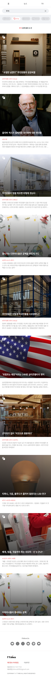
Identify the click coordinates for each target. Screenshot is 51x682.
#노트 (8, 260)
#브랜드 (15, 440)
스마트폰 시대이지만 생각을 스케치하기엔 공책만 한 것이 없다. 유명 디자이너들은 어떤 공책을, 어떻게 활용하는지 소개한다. (25, 623)
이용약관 (26, 662)
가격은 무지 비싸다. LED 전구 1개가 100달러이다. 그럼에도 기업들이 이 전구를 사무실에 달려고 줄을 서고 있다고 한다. (25, 504)
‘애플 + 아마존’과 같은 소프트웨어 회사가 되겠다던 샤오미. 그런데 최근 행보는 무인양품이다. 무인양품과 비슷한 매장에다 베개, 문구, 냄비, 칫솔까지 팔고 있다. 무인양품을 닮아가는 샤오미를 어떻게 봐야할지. (25, 563)
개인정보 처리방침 (13, 662)
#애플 (13, 558)
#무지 (11, 79)
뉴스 (25, 3)
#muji (15, 79)
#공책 (4, 260)
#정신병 (4, 139)
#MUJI (15, 199)
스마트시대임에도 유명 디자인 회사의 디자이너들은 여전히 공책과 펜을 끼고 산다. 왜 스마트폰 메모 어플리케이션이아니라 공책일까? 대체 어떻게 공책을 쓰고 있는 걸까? (25, 265)
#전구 (4, 500)
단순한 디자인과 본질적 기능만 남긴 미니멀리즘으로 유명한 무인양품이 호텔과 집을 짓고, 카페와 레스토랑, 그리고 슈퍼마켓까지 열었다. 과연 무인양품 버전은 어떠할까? (25, 445)
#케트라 (12, 500)
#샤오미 (4, 558)
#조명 (8, 500)
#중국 (9, 558)
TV (42, 3)
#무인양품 (5, 79)
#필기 (12, 260)
